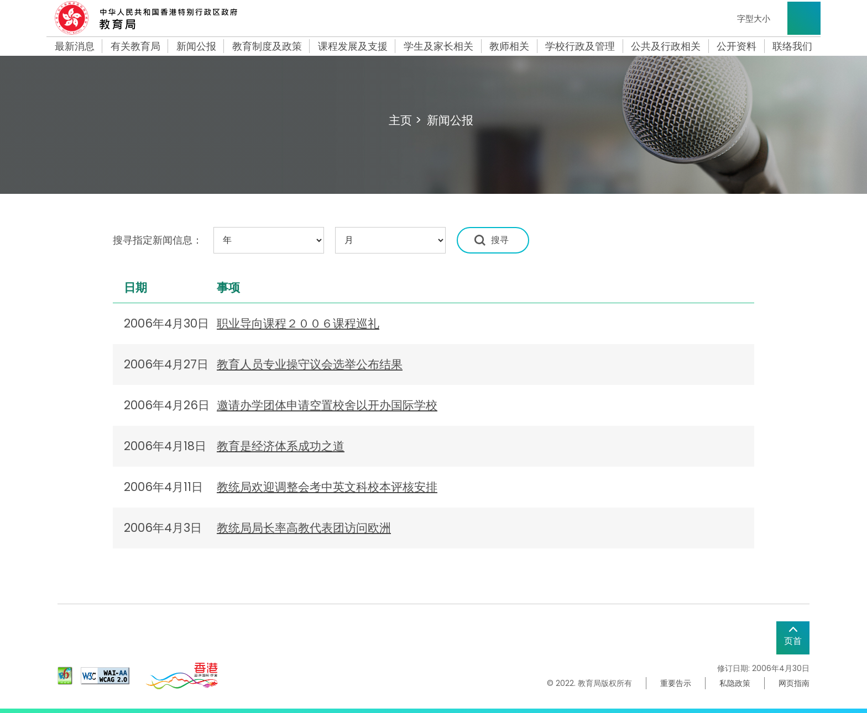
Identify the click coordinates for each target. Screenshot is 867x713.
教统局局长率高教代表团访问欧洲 (304, 528)
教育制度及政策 (267, 46)
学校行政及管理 (580, 46)
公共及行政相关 (666, 46)
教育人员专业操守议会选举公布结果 (310, 364)
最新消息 (75, 46)
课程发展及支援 (353, 46)
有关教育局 (135, 46)
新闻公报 (196, 46)
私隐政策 (734, 683)
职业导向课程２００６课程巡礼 (298, 323)
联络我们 (792, 46)
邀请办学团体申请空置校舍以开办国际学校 (327, 405)
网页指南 (794, 683)
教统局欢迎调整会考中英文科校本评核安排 (327, 487)
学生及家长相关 (438, 46)
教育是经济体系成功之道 (280, 446)
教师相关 (509, 46)
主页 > (405, 120)
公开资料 (736, 46)
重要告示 (675, 683)
